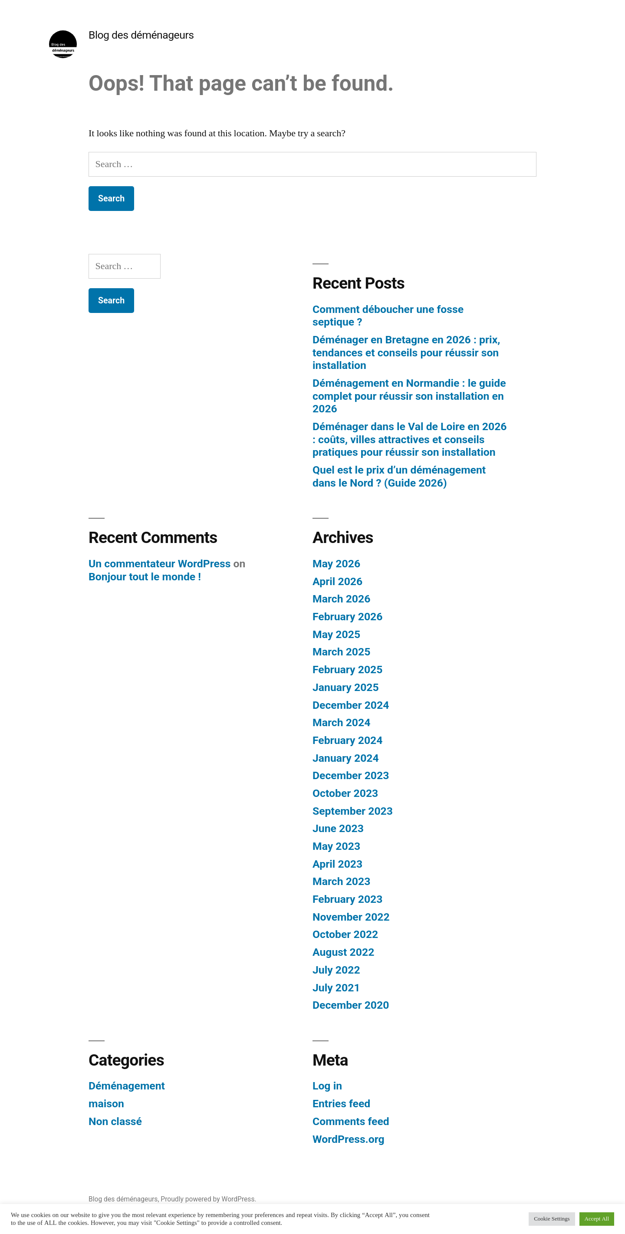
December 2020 (350, 1005)
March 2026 (341, 598)
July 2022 (336, 970)
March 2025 (341, 651)
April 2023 (337, 864)
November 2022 (351, 917)
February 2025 (347, 669)
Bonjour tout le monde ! (145, 576)
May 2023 (336, 846)
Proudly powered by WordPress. (208, 1199)
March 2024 (341, 722)
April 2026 (337, 581)
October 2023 (345, 793)
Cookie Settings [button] (551, 1218)
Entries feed (341, 1103)
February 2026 (347, 616)
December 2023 (350, 775)
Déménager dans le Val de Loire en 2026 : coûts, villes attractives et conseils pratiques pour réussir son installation (409, 439)
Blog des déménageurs (141, 35)
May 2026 (336, 563)
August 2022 (343, 952)
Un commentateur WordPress (159, 563)
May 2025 (336, 634)
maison (106, 1103)
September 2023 (352, 811)
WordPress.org (348, 1139)
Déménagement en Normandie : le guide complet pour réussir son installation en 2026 (409, 396)
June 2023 (338, 828)
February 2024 (347, 740)
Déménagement (127, 1085)
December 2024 (350, 705)
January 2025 (345, 687)
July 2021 (336, 987)
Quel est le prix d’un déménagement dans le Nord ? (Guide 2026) (399, 476)
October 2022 (345, 934)
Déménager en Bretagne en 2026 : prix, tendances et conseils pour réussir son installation (406, 352)
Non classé (115, 1121)
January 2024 (345, 758)
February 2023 (347, 899)
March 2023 (341, 881)
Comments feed (350, 1121)
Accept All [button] (597, 1218)
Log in (327, 1085)
